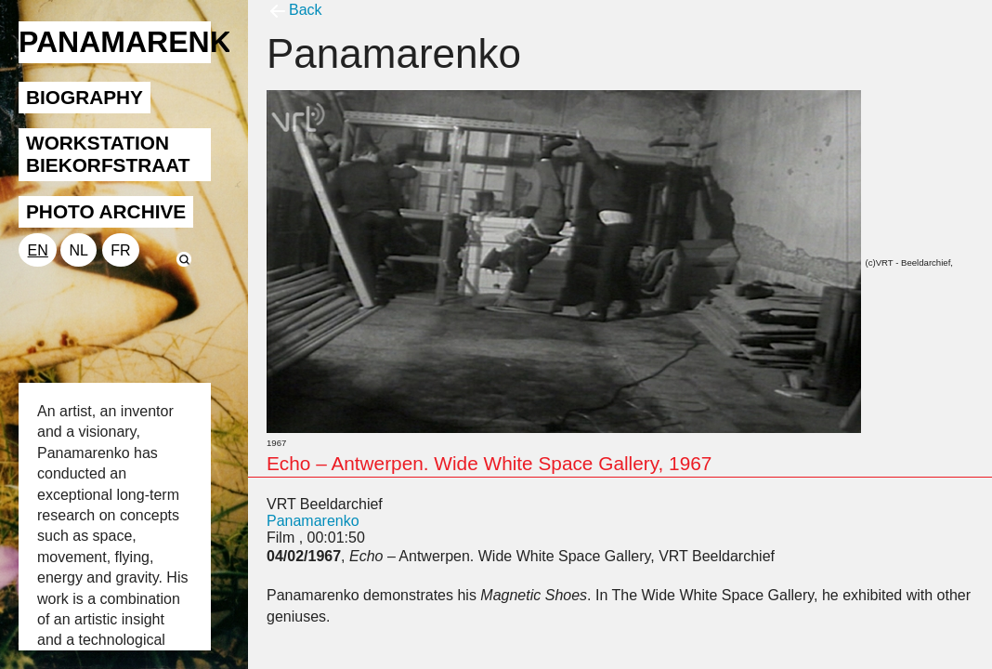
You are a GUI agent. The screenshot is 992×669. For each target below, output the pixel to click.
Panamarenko (313, 521)
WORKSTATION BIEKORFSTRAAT (107, 154)
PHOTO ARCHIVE (106, 211)
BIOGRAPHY (84, 97)
